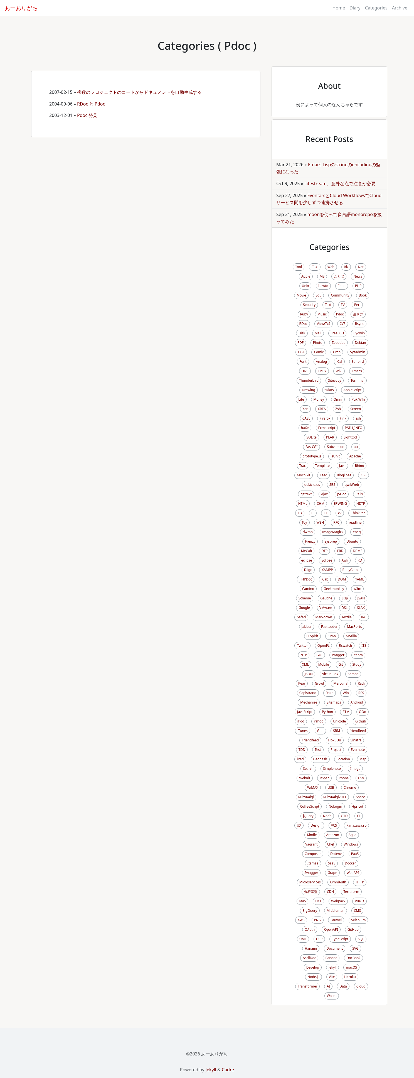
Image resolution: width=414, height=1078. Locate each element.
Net (360, 266)
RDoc (303, 323)
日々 (314, 266)
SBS (332, 484)
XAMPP (327, 569)
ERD (340, 550)
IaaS (302, 901)
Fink (343, 418)
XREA (322, 408)
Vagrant (311, 844)
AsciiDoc (309, 957)
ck (339, 513)
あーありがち (21, 8)
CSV (361, 778)
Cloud (361, 986)
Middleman (335, 910)
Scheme (305, 598)
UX (299, 825)
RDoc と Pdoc (91, 104)
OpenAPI (331, 929)
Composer (313, 853)
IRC (363, 617)
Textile (347, 617)
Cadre (228, 1070)
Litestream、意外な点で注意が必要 (340, 183)
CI (358, 816)
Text (328, 304)
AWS (301, 920)
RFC (336, 522)
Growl (319, 683)
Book (363, 295)
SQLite (311, 437)
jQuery (308, 816)
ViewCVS (323, 323)
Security (309, 304)
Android (357, 702)
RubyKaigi (306, 797)
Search (308, 768)
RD (360, 560)
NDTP (360, 503)
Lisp (345, 598)
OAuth (310, 929)
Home (338, 8)
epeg (357, 532)
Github (360, 721)
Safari (301, 617)
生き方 (358, 314)
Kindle (312, 834)
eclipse (306, 560)
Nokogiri (335, 806)
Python (327, 711)
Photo (317, 342)
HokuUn (334, 740)
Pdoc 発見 (87, 115)
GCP (319, 939)
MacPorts (354, 626)
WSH (320, 522)
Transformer (307, 986)
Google (304, 607)
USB (331, 787)
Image (355, 768)
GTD (344, 816)
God (320, 730)
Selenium (358, 920)
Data (343, 986)
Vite (332, 976)
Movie (301, 295)
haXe (305, 427)
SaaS (332, 863)
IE (312, 513)
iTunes (302, 730)
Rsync (359, 323)
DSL (345, 607)
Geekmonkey (334, 588)
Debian (360, 342)
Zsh (338, 408)
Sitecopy (334, 380)
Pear (301, 683)
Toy (304, 522)
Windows (351, 844)
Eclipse (326, 560)
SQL (361, 939)
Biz (346, 266)
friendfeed (357, 730)
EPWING (340, 503)
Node (327, 816)
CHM (320, 503)
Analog (321, 361)
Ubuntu (352, 541)
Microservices (310, 882)
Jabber (307, 626)
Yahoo (319, 721)
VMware (325, 607)
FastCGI (311, 446)
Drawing (308, 390)
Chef (330, 844)
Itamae (313, 863)
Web (330, 266)
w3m (357, 588)
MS (322, 276)
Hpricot (357, 806)
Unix (305, 285)
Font (302, 361)
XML (305, 664)
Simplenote (332, 768)
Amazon (332, 834)
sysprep (331, 541)
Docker (350, 863)
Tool (298, 266)
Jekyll (333, 967)
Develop (312, 967)
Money (319, 399)
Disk (302, 333)
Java (342, 465)
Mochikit (303, 475)
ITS (363, 645)
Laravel (336, 920)
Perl (357, 304)
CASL (306, 418)
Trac (302, 465)
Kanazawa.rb (356, 825)
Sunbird (358, 361)
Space (360, 797)
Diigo (308, 569)
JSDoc (341, 494)
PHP (358, 285)
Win (346, 692)
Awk (345, 560)
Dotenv (336, 853)
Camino (308, 588)
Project (336, 749)
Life (301, 399)
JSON (308, 674)
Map (362, 759)
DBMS (357, 550)
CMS (357, 910)
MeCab (306, 550)
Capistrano (307, 692)
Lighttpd (350, 437)
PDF (300, 342)
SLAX (361, 607)
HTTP (360, 882)
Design (315, 825)
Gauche (326, 598)
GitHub (353, 929)
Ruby (304, 314)
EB (300, 513)
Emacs (357, 371)
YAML (359, 579)
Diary (355, 8)
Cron (337, 352)
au (356, 446)
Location (343, 759)
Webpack (338, 901)
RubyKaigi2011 (334, 797)
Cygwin (359, 333)
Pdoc (340, 314)
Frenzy (310, 541)
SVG (355, 948)
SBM (336, 730)
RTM (345, 711)
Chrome (350, 787)
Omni (338, 399)
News (357, 276)
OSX (301, 352)
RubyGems (350, 569)
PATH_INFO (353, 427)
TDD (302, 749)
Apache (355, 456)
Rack (361, 683)
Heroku (350, 976)
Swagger (311, 872)
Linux (322, 371)
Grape (332, 872)
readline (355, 522)
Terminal (357, 380)
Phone (344, 778)
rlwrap (307, 532)
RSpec (324, 778)
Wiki (339, 371)
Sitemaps (334, 702)
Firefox (325, 418)
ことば (339, 276)
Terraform (351, 891)
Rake (329, 692)
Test (318, 749)
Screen (355, 408)
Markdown (323, 617)
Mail (318, 333)
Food (342, 285)
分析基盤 (310, 891)
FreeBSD (337, 333)
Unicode (339, 721)
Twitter (302, 645)
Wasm (332, 995)
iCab (324, 579)
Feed (323, 475)
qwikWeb (352, 484)
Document (334, 948)
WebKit (304, 778)
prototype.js (311, 456)
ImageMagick (332, 532)
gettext (306, 494)
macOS (351, 967)
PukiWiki (358, 399)
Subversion (335, 446)
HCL (318, 901)
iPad (300, 759)
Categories (376, 8)
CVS (343, 323)
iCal (339, 361)
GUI (319, 655)
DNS (305, 371)
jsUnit (335, 456)
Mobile (323, 664)
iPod (300, 721)
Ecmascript (327, 427)
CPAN (332, 636)
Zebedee (338, 342)
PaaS (355, 853)
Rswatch (345, 645)
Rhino (359, 465)
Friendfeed (310, 740)
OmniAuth (338, 882)
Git (340, 664)
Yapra (358, 655)
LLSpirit (312, 636)
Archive (399, 8)
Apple (305, 276)
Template (322, 465)
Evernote (358, 749)
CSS (363, 475)
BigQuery (309, 910)
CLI (326, 513)
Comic (319, 352)
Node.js (313, 976)
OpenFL (323, 645)
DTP (324, 550)
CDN (330, 891)
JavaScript (304, 711)
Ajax (324, 494)
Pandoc (331, 957)
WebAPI (353, 872)
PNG (317, 920)
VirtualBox (330, 674)
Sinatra (356, 740)
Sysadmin (357, 352)
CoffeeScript (309, 806)
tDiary (329, 390)
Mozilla (351, 636)
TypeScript (340, 939)
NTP (303, 655)
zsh (358, 418)
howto (323, 285)
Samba (353, 674)
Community (340, 295)
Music (322, 314)
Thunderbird (309, 380)
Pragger (338, 655)
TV (343, 304)
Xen (305, 408)
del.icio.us (312, 484)
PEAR (330, 437)
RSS (361, 692)
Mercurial (340, 683)
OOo (362, 711)
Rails (359, 494)
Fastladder (329, 626)
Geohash (320, 759)
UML (303, 939)
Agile (352, 834)
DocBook (353, 957)
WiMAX (312, 787)
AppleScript (352, 390)
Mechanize (308, 702)
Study (357, 664)
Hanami (311, 948)
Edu (318, 295)
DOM (342, 579)
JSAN (361, 598)
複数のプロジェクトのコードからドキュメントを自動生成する (139, 92)
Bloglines (344, 475)
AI (328, 986)
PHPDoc (305, 579)
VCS (334, 825)
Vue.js (359, 901)
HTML (302, 503)
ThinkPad (358, 513)
